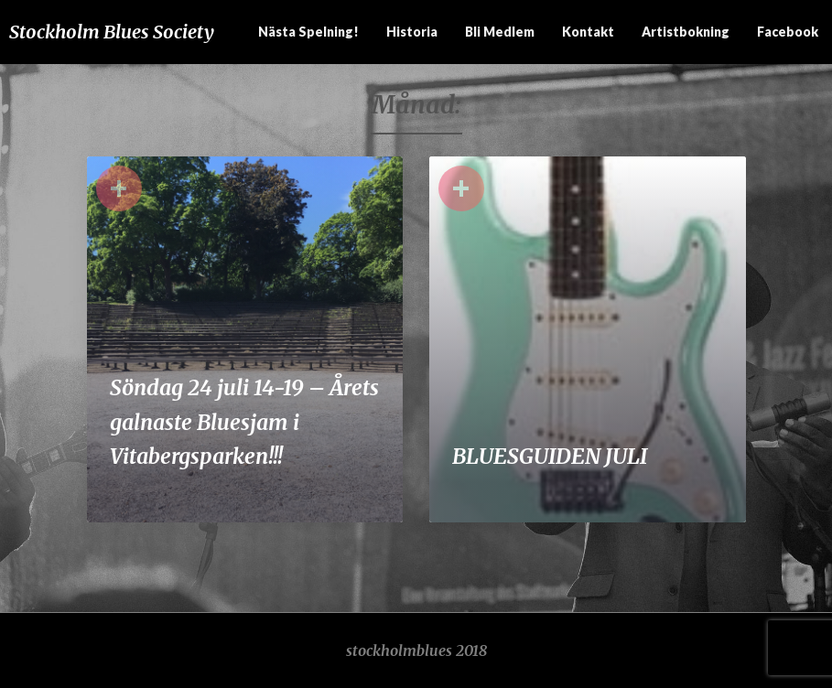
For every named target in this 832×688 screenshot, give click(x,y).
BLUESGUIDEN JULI (549, 456)
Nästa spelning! (308, 31)
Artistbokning (685, 31)
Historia (412, 31)
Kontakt (588, 31)
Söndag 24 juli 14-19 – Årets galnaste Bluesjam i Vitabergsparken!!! (244, 421)
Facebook (787, 31)
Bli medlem (500, 31)
